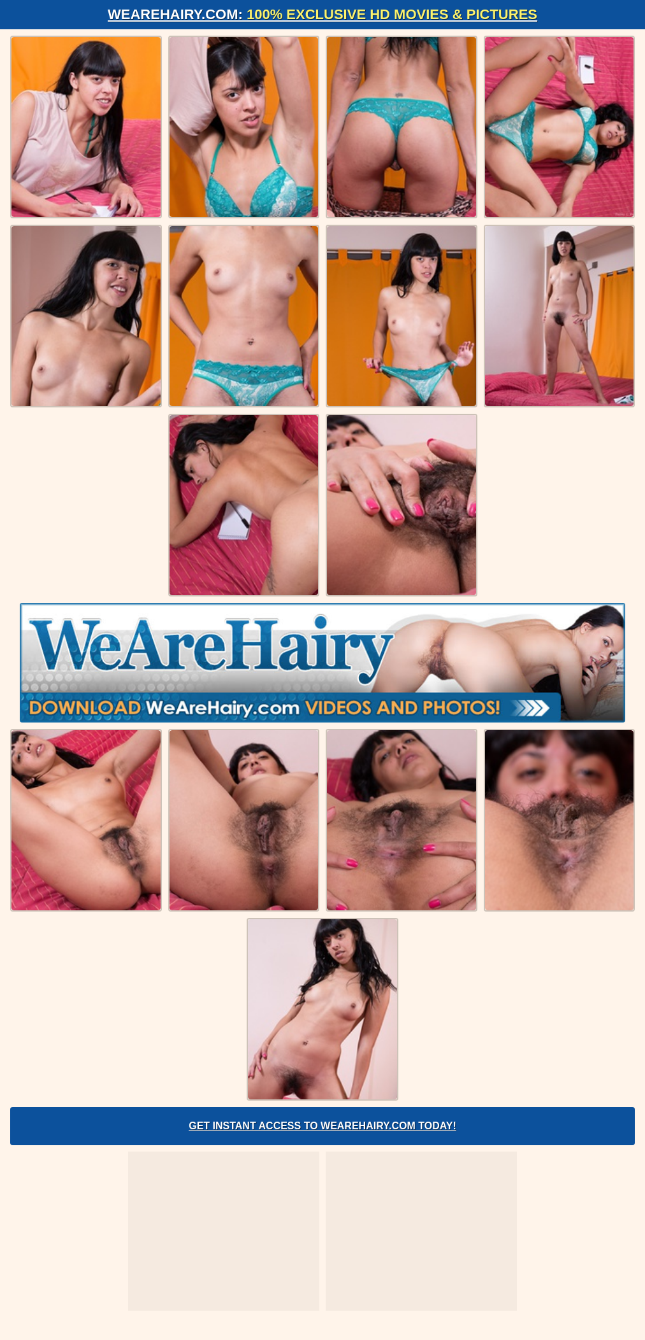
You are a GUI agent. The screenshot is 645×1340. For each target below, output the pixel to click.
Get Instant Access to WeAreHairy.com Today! (322, 1125)
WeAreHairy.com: (322, 14)
